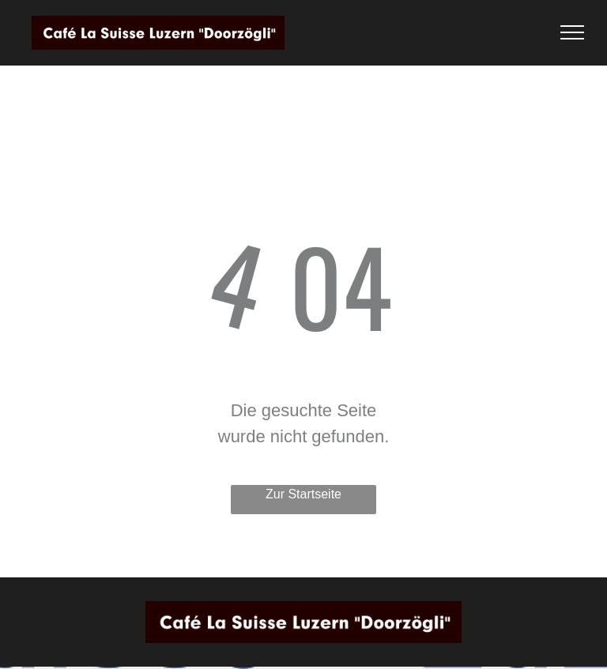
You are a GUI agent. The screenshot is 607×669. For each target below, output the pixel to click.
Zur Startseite (303, 494)
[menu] (572, 32)
